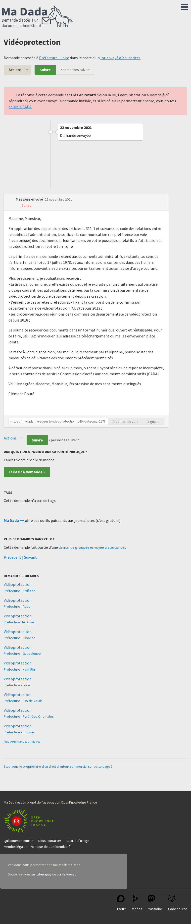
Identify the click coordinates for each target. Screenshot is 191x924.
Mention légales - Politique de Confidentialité (37, 846)
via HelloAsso (67, 874)
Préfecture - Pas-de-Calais (23, 701)
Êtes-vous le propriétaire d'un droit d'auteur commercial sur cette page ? (58, 766)
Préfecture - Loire (54, 57)
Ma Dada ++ (14, 520)
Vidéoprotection (18, 584)
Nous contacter (49, 840)
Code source (177, 903)
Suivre (45, 69)
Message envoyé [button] (30, 199)
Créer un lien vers (125, 421)
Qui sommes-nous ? (18, 840)
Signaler (153, 421)
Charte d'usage (78, 840)
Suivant (30, 557)
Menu (184, 6)
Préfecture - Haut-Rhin (20, 669)
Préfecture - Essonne (19, 638)
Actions (15, 69)
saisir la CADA (20, 106)
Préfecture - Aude (17, 606)
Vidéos (137, 903)
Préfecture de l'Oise (19, 622)
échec (26, 205)
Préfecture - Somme (19, 732)
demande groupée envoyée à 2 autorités (92, 547)
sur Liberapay (41, 874)
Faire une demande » (27, 471)
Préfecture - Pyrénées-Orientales (29, 716)
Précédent (12, 557)
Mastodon (155, 903)
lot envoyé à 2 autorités (120, 57)
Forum (122, 903)
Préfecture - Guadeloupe (22, 653)
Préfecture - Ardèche (19, 591)
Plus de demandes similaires (22, 741)
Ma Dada (37, 16)
